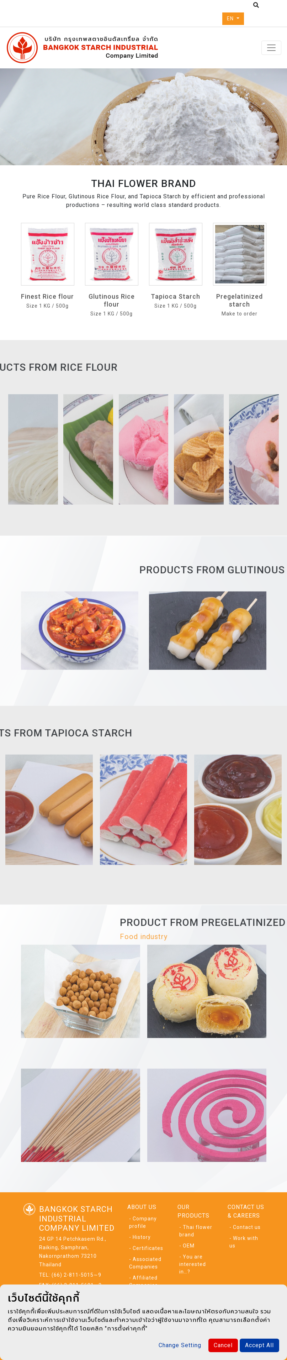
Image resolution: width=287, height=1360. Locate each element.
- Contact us (245, 1227)
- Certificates (146, 1248)
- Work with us (243, 1242)
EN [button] (231, 18)
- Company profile (143, 1222)
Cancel (223, 1345)
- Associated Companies (145, 1263)
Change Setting (180, 1345)
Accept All (259, 1345)
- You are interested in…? (192, 1264)
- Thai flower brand (195, 1230)
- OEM (187, 1246)
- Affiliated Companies (143, 1281)
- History (140, 1237)
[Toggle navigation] (271, 48)
